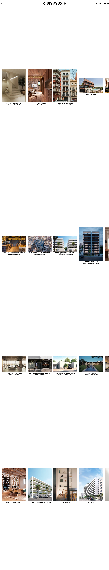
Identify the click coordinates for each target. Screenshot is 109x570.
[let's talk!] (99, 3)
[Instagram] (105, 3)
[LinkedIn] (108, 3)
